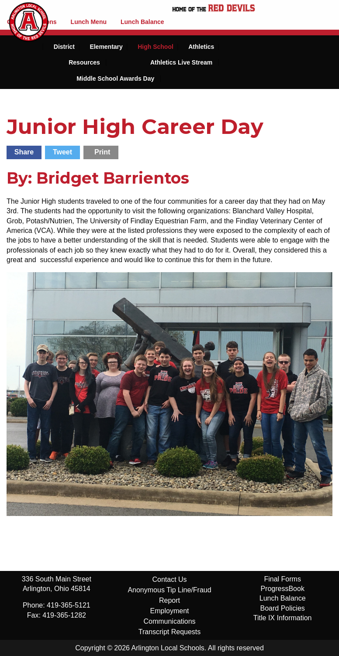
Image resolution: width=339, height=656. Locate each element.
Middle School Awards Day (115, 78)
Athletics (201, 46)
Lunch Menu (89, 21)
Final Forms (282, 579)
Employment (169, 611)
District (64, 46)
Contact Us (169, 579)
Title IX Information (282, 618)
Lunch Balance (142, 21)
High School (155, 46)
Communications (169, 621)
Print (102, 152)
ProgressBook (282, 588)
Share (24, 152)
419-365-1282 (64, 615)
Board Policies (282, 608)
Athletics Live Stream (181, 62)
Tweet (62, 152)
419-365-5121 (68, 605)
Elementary (106, 46)
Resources (84, 62)
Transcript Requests (169, 632)
